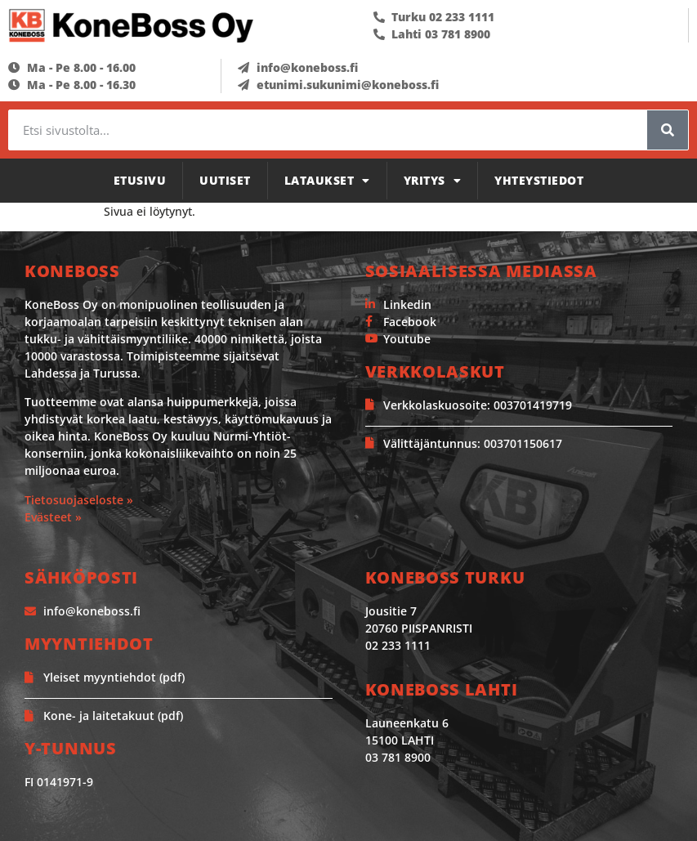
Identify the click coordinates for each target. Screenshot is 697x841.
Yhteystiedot (538, 180)
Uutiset (225, 180)
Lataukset (327, 181)
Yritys (433, 181)
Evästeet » (53, 517)
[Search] (667, 130)
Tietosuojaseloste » (79, 500)
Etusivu (140, 180)
